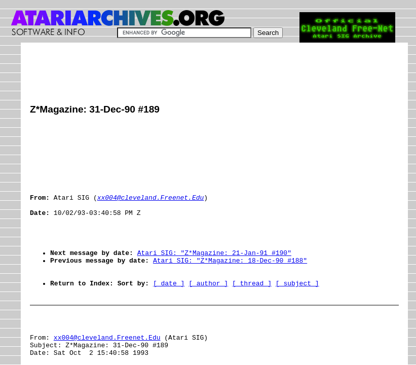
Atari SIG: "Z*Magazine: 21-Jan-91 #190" (214, 275)
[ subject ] (297, 311)
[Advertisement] (214, 74)
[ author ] (208, 311)
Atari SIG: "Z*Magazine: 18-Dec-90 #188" (230, 284)
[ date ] (168, 311)
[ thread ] (252, 311)
